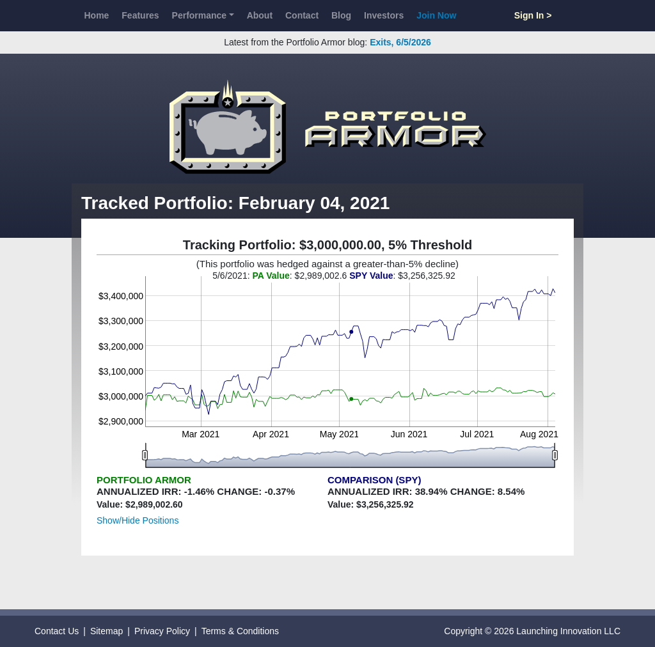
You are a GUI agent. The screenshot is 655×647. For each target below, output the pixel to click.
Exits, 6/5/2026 (400, 42)
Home (96, 15)
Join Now (436, 15)
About (259, 15)
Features (140, 15)
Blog (341, 15)
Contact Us (57, 631)
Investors (384, 15)
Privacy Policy (162, 631)
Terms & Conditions (240, 631)
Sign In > (533, 15)
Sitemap (106, 631)
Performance (199, 15)
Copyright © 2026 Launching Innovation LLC (532, 631)
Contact (302, 15)
